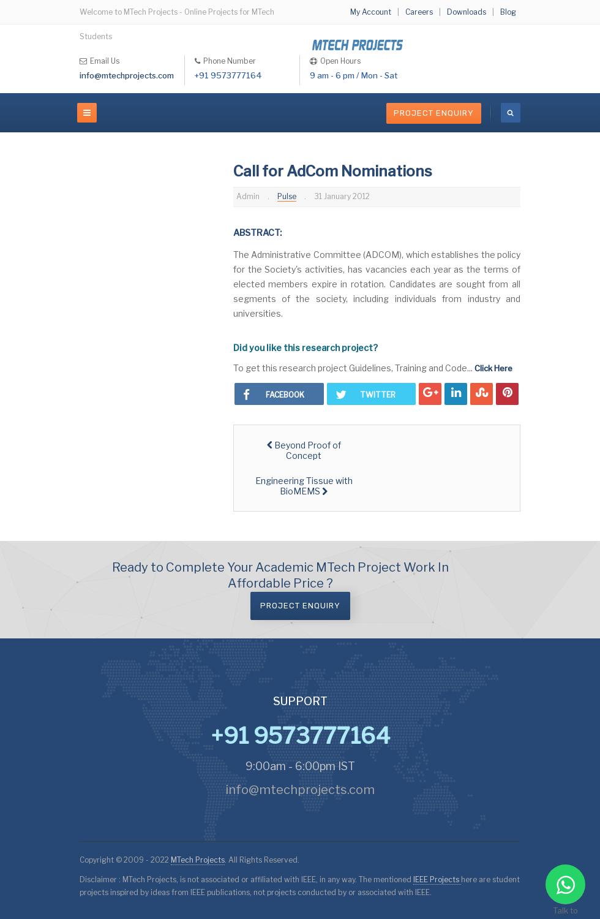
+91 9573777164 (228, 75)
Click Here (493, 368)
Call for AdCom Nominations (332, 171)
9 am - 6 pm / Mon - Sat (353, 75)
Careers (419, 12)
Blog (508, 12)
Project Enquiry (434, 113)
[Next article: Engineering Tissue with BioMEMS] (304, 486)
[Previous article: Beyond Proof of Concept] (304, 450)
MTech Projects (198, 859)
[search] (510, 113)
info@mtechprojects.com (127, 75)
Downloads (466, 12)
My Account (370, 12)
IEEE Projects (437, 879)
